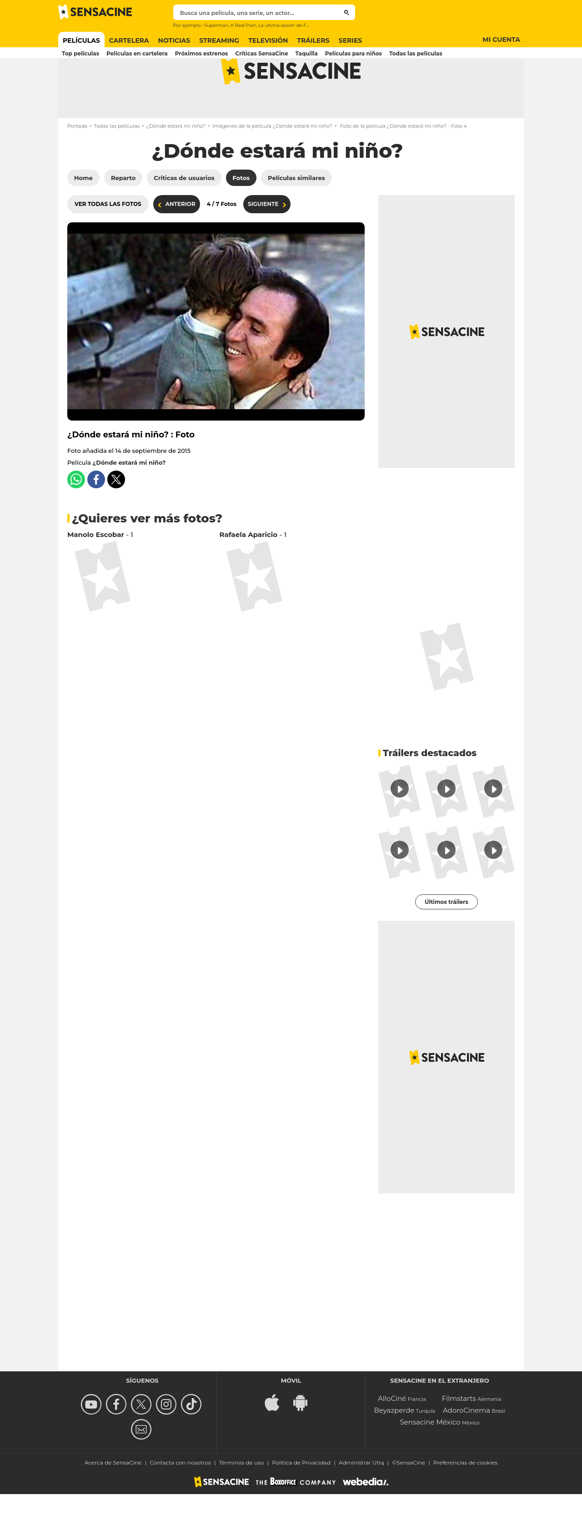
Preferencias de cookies (465, 1498)
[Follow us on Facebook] (117, 1440)
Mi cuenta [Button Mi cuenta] (501, 39)
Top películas (80, 53)
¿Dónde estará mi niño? (176, 162)
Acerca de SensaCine (113, 1498)
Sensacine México (430, 1458)
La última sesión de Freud (287, 25)
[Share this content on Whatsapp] (76, 515)
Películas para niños (353, 53)
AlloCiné (392, 1434)
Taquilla (307, 53)
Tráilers (313, 40)
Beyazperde (394, 1446)
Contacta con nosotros (180, 1498)
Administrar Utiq (361, 1498)
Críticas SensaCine (261, 53)
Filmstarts (459, 1434)
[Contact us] (142, 1465)
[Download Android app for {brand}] (305, 1437)
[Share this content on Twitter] (116, 515)
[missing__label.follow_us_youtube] (92, 1440)
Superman (216, 25)
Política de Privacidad (301, 1498)
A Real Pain (243, 25)
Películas (81, 40)
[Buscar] (347, 12)
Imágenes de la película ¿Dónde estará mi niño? (272, 162)
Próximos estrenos (201, 53)
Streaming (219, 40)
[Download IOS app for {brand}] (277, 1437)
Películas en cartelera (137, 53)
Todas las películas (415, 53)
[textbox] (256, 13)
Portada (77, 162)
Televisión (268, 40)
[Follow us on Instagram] (167, 1440)
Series (350, 40)
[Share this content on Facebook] (96, 515)
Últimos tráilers (446, 937)
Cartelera (129, 40)
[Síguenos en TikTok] (192, 1440)
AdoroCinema (466, 1446)
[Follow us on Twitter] (142, 1440)
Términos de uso (241, 1498)
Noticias (174, 40)
